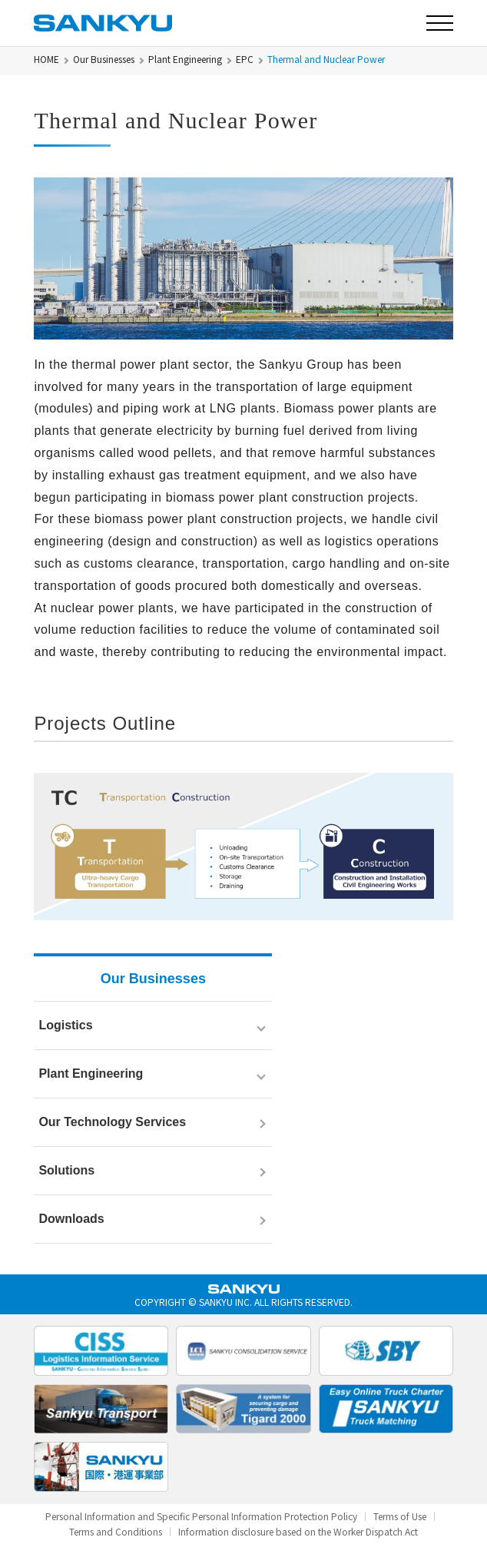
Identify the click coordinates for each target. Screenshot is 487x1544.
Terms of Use (399, 1516)
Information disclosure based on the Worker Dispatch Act (298, 1531)
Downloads (71, 1218)
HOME (46, 59)
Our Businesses (103, 59)
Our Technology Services (112, 1121)
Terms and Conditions (115, 1531)
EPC (244, 59)
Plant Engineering (185, 59)
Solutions (66, 1170)
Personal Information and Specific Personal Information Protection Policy (201, 1516)
